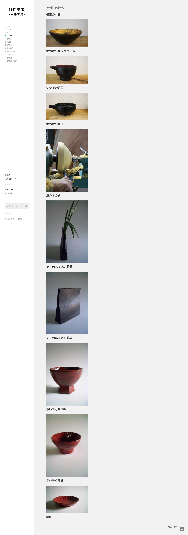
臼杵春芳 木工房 (16, 219)
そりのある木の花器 (59, 266)
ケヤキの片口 (54, 87)
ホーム (7, 26)
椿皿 (49, 517)
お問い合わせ (10, 51)
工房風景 (8, 42)
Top (182, 529)
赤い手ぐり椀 (54, 480)
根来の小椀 (53, 14)
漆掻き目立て (12, 61)
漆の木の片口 (54, 124)
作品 (6, 32)
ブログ (7, 55)
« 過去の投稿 (172, 527)
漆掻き (9, 58)
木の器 (9, 36)
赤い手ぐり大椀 (56, 409)
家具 (9, 39)
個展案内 (8, 45)
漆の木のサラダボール (60, 51)
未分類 (10, 193)
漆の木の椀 (53, 195)
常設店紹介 (9, 48)
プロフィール (10, 29)
